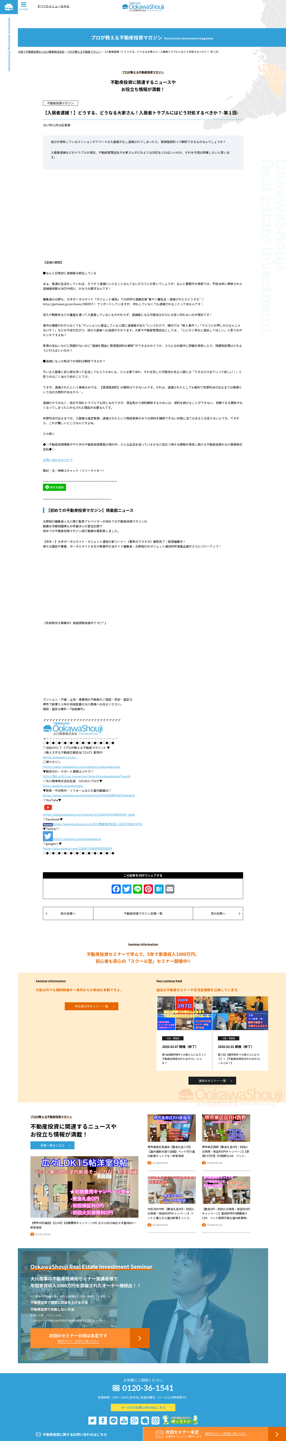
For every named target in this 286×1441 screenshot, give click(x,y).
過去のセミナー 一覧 (215, 1066)
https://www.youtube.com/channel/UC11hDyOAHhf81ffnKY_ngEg (89, 800)
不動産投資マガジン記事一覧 (143, 899)
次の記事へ (226, 899)
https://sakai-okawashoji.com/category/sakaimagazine (81, 752)
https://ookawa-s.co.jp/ (61, 743)
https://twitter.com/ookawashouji (77, 825)
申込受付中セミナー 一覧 (94, 992)
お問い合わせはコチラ (58, 446)
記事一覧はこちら (55, 1131)
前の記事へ (61, 899)
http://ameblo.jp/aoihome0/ (64, 771)
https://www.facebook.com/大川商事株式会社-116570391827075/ (98, 810)
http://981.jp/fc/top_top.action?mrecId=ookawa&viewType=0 (86, 762)
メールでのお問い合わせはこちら (146, 1393)
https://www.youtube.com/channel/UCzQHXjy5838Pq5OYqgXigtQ (89, 781)
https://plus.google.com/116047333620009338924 (77, 834)
